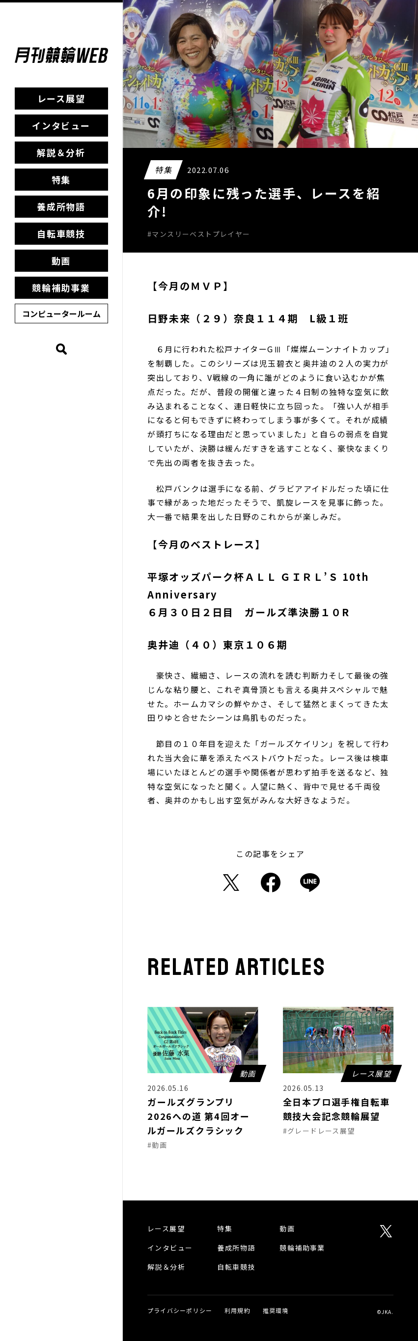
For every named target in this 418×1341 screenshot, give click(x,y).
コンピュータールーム (61, 313)
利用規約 (237, 1310)
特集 (61, 179)
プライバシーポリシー (179, 1310)
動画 (61, 260)
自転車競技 (61, 233)
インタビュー (61, 125)
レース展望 (61, 98)
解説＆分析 (61, 152)
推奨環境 (276, 1310)
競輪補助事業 (61, 287)
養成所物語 (61, 206)
